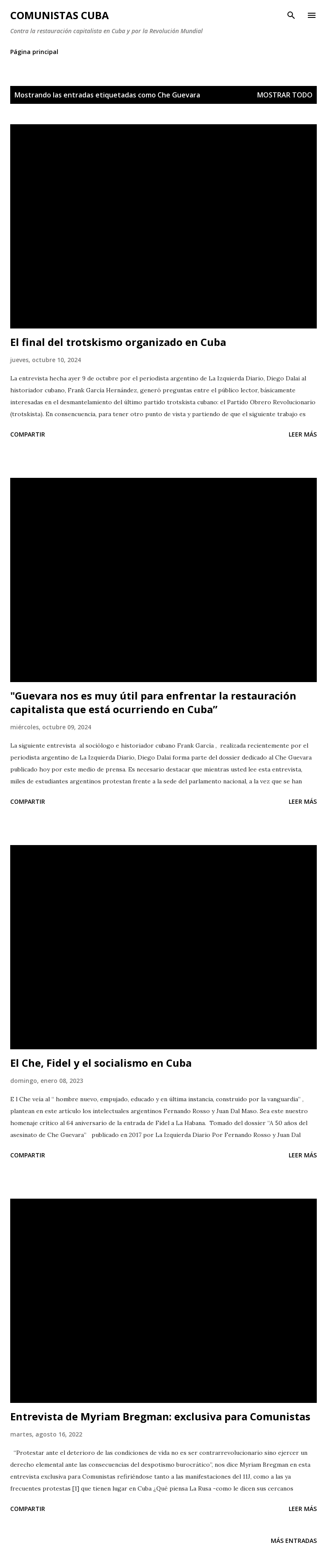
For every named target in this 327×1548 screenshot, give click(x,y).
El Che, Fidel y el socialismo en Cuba (101, 1063)
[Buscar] (291, 15)
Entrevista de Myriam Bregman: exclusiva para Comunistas (160, 1416)
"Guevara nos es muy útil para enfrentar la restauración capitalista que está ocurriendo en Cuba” (153, 702)
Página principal (34, 52)
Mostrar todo (285, 95)
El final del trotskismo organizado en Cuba (118, 342)
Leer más (303, 434)
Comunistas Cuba (59, 15)
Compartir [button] (27, 434)
